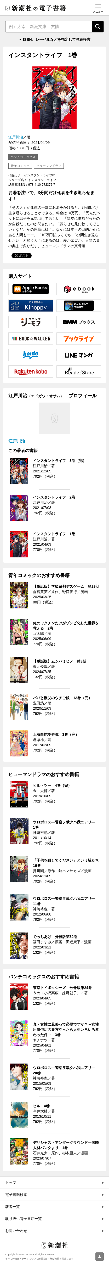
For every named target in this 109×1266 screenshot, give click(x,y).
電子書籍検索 (16, 1194)
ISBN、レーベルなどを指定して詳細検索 (56, 39)
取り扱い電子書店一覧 (23, 1219)
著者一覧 (12, 1207)
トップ (10, 1182)
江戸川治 (15, 137)
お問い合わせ (16, 1231)
